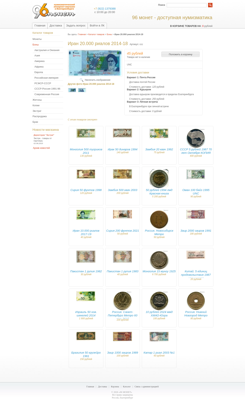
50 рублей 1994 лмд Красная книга (159, 191)
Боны (36, 44)
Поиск (161, 5)
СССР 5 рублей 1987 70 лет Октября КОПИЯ (196, 151)
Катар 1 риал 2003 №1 (159, 352)
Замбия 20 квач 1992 (159, 149)
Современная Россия (46, 94)
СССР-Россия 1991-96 (47, 88)
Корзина (115, 386)
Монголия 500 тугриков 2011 (86, 151)
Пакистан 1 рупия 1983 (122, 271)
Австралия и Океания (46, 50)
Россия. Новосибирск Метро (159, 232)
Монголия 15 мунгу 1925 (159, 271)
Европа (38, 72)
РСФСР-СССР (42, 83)
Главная (39, 25)
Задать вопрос (76, 25)
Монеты (37, 39)
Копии (36, 105)
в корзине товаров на (185, 26)
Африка (38, 66)
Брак (35, 121)
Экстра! (37, 110)
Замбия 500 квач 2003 (122, 190)
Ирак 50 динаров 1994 (122, 149)
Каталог (127, 386)
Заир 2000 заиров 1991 (195, 230)
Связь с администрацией (147, 386)
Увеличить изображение (97, 80)
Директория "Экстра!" (44, 135)
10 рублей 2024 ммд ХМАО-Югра (159, 313)
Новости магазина (46, 129)
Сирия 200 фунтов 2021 (122, 230)
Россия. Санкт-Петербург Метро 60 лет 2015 (122, 315)
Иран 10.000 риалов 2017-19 (86, 232)
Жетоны (37, 99)
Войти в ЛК (97, 25)
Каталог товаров (96, 34)
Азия (37, 55)
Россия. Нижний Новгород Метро (195, 313)
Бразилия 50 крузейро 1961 (86, 354)
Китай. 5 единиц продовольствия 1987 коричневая (196, 275)
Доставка (56, 25)
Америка (39, 61)
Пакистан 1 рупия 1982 (86, 271)
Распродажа (40, 116)
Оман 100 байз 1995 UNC (196, 191)
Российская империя (46, 77)
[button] (180, 54)
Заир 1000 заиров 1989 (122, 352)
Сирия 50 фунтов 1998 (86, 190)
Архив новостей (41, 148)
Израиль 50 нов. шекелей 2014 (86, 313)
